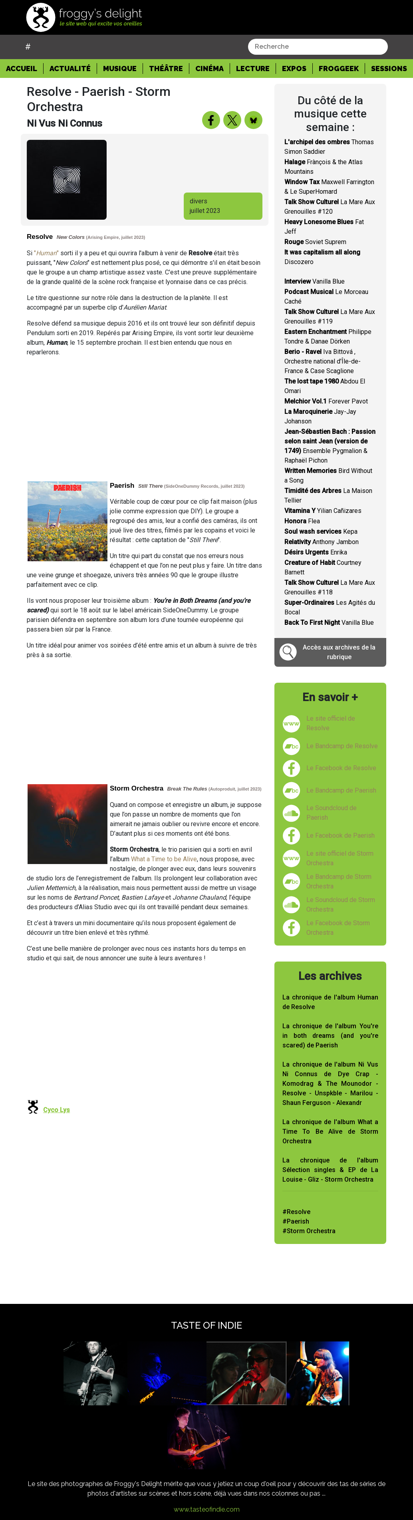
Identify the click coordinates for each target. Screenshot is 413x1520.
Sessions (389, 68)
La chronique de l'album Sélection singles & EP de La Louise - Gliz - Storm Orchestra (330, 1169)
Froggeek (339, 68)
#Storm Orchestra (309, 1231)
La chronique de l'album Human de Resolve (330, 1002)
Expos (294, 68)
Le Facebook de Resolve (341, 768)
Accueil (25, 68)
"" (46, 253)
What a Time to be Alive (164, 859)
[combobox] (318, 47)
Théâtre (166, 68)
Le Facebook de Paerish (340, 835)
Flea (302, 521)
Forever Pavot (326, 401)
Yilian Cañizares (322, 511)
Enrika (315, 552)
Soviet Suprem (315, 242)
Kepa (320, 531)
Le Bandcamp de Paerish (341, 790)
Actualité (70, 68)
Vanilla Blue (314, 281)
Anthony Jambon (321, 542)
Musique (120, 68)
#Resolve (296, 1212)
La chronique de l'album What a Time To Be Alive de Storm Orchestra (330, 1131)
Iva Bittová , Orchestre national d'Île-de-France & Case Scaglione (322, 361)
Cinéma (209, 68)
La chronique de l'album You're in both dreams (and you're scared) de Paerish (330, 1035)
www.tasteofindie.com (207, 1509)
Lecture (253, 68)
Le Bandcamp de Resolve (342, 746)
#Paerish (295, 1221)
